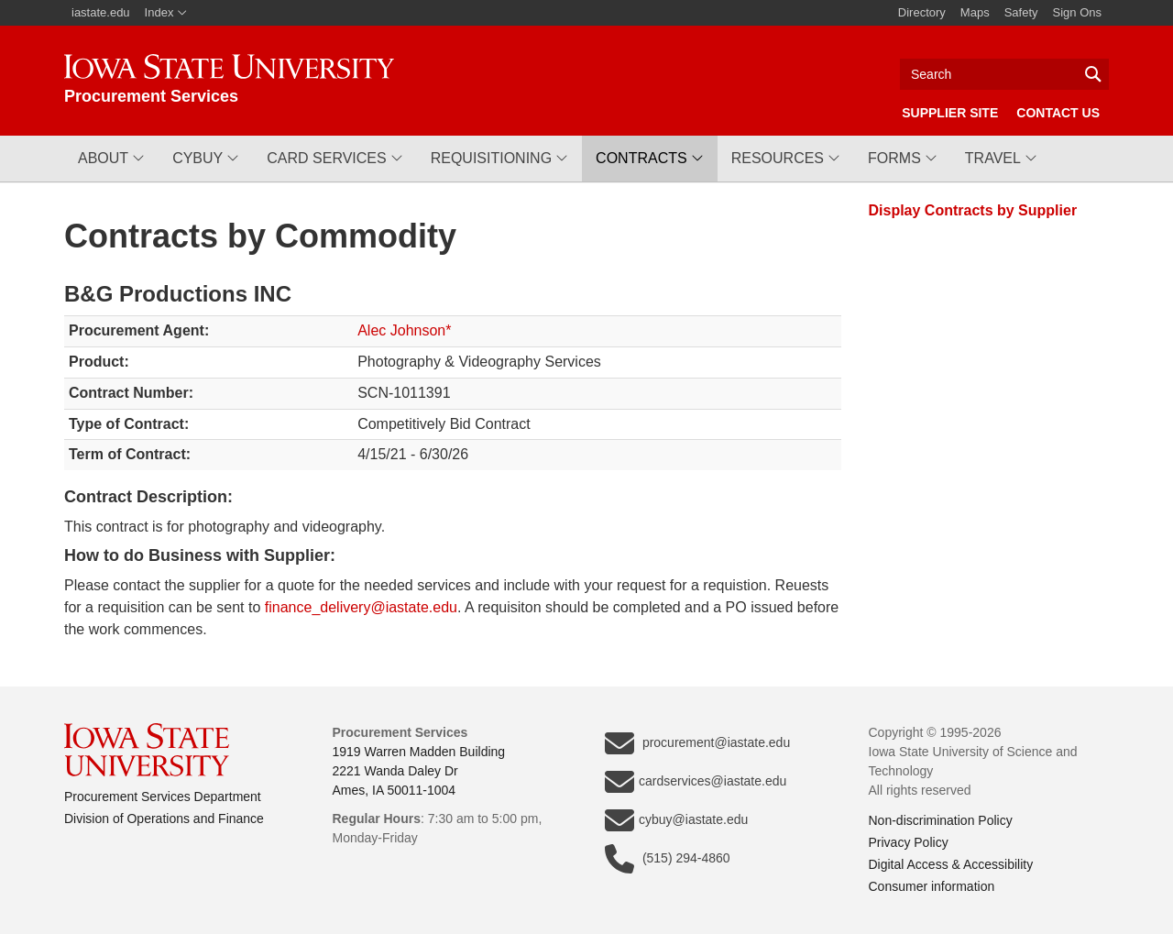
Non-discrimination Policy (941, 820)
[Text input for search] (1004, 74)
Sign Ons (1077, 12)
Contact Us (1058, 112)
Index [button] (166, 12)
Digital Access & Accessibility (951, 864)
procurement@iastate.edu (697, 743)
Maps (975, 12)
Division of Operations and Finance (164, 818)
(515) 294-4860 (667, 859)
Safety (1021, 12)
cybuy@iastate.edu (676, 820)
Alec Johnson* (404, 330)
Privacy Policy (908, 842)
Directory (922, 12)
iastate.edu (100, 12)
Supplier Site (950, 112)
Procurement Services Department (162, 796)
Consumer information (932, 886)
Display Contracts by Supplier (973, 210)
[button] (111, 158)
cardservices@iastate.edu (695, 782)
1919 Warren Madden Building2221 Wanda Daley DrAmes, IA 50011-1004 (419, 770)
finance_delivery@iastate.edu (361, 607)
